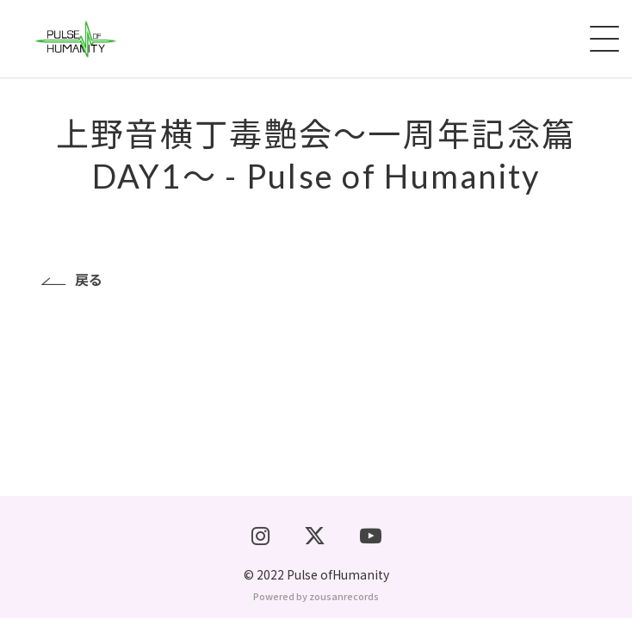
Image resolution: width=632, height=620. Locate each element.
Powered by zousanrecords (316, 597)
